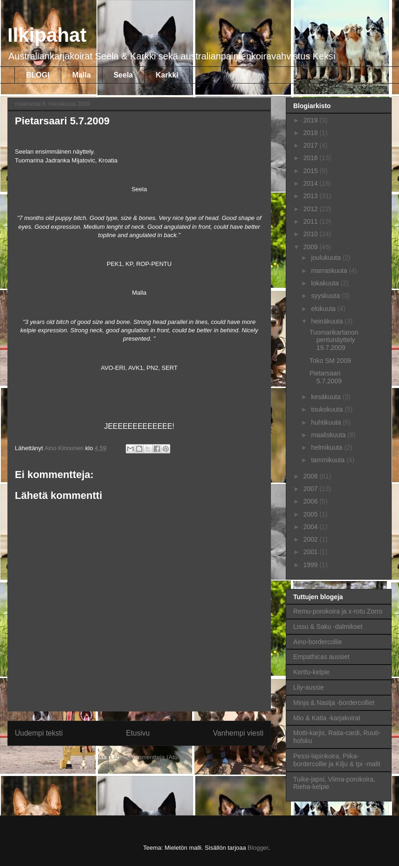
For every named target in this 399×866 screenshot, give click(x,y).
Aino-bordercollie (317, 642)
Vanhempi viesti (238, 733)
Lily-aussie (308, 687)
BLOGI (38, 75)
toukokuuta (327, 409)
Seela (123, 75)
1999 (311, 565)
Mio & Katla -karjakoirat (326, 718)
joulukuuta (326, 257)
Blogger (258, 847)
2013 (311, 196)
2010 (311, 234)
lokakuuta (326, 283)
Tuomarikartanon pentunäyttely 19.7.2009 (333, 340)
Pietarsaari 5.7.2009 (325, 377)
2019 (311, 120)
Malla (81, 75)
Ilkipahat (46, 35)
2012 (311, 209)
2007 (311, 488)
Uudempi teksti (39, 733)
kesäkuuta (326, 397)
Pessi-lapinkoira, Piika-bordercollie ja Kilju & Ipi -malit (336, 760)
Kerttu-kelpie (311, 672)
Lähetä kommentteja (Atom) (147, 757)
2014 (311, 183)
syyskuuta (326, 295)
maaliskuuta (329, 435)
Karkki (167, 75)
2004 (311, 526)
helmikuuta (327, 447)
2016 (311, 158)
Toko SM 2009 (330, 360)
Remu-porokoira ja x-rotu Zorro (337, 611)
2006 (311, 501)
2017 (311, 145)
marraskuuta (330, 270)
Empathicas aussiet (321, 656)
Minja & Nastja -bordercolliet (333, 702)
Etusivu (138, 733)
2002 (311, 539)
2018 (311, 132)
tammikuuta (328, 460)
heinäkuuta (327, 321)
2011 (311, 221)
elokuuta (324, 308)
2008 (311, 476)
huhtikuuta (327, 422)
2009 (311, 247)
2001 (311, 552)
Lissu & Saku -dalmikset (327, 626)
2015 (311, 170)
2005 (311, 514)
